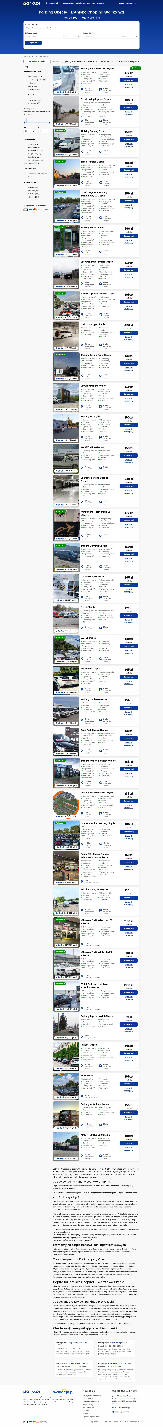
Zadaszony (33, 144)
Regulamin (94, 1422)
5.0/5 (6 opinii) (66, 1038)
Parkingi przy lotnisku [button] (50, 3)
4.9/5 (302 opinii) (66, 317)
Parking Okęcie (61, 1343)
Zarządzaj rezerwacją (91, 1402)
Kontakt (86, 1411)
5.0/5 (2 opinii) (66, 92)
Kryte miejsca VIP (35, 160)
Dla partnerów (88, 1408)
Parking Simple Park (76, 1363)
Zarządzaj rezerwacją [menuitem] (125, 3)
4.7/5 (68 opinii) (67, 570)
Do (39, 127)
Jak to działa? (88, 1399)
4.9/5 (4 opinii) (66, 1159)
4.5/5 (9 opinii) (66, 1097)
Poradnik (86, 1414)
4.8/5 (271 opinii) (66, 471)
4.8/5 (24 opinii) (66, 1009)
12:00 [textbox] (66, 37)
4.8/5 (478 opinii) (66, 379)
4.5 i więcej (33, 191)
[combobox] (81, 28)
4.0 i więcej (33, 194)
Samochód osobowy (37, 174)
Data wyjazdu (88, 33)
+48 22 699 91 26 (123, 1395)
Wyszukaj (33, 43)
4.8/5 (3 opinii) (66, 1128)
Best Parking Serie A (118, 1363)
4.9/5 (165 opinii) (66, 505)
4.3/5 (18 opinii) (66, 882)
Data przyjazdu (31, 33)
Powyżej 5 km (34, 89)
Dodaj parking (88, 1405)
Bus (30, 177)
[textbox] (81, 28)
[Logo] (31, 3)
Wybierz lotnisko (31, 24)
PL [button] (136, 3)
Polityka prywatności (110, 1422)
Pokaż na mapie (37, 61)
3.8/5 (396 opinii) (66, 913)
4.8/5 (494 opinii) (66, 255)
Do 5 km (32, 86)
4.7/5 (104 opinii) (66, 692)
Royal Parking (115, 1343)
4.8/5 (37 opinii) (66, 631)
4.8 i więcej (33, 187)
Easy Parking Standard (77, 1343)
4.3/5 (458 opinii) (66, 945)
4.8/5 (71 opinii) (66, 600)
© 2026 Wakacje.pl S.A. (131, 1422)
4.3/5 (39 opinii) (66, 816)
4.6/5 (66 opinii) (67, 786)
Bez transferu (34, 103)
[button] (135, 62)
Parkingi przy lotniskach (92, 1396)
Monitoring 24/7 (35, 151)
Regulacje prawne (122, 1412)
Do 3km (32, 83)
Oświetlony (33, 157)
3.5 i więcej (33, 197)
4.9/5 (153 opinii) (66, 440)
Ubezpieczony (34, 154)
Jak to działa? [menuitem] (67, 3)
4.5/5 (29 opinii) (67, 847)
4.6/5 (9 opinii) (66, 1068)
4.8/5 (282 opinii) (66, 539)
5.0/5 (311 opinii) (67, 186)
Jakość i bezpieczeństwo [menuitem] (84, 3)
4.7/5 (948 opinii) (66, 155)
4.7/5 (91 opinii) (67, 662)
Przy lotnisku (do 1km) (37, 80)
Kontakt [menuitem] (99, 3)
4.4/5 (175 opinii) (66, 723)
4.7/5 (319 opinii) (66, 124)
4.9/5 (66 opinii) (67, 221)
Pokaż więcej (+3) (31, 163)
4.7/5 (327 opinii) (66, 287)
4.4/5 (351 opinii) (66, 409)
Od (24, 127)
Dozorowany (34, 147)
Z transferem (34, 100)
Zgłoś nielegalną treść (91, 1417)
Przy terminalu (34, 77)
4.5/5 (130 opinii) (66, 754)
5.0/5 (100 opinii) (66, 348)
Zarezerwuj (128, 80)
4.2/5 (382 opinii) (66, 977)
